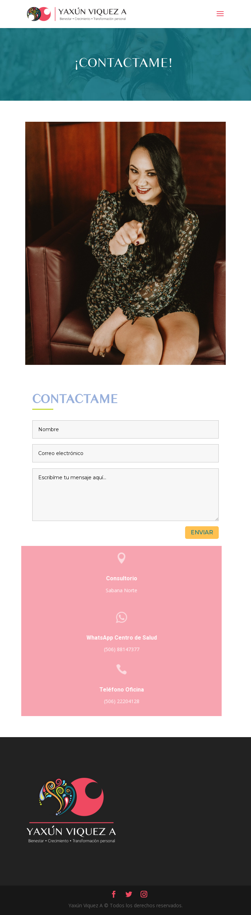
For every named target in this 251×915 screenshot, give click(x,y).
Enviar (202, 532)
